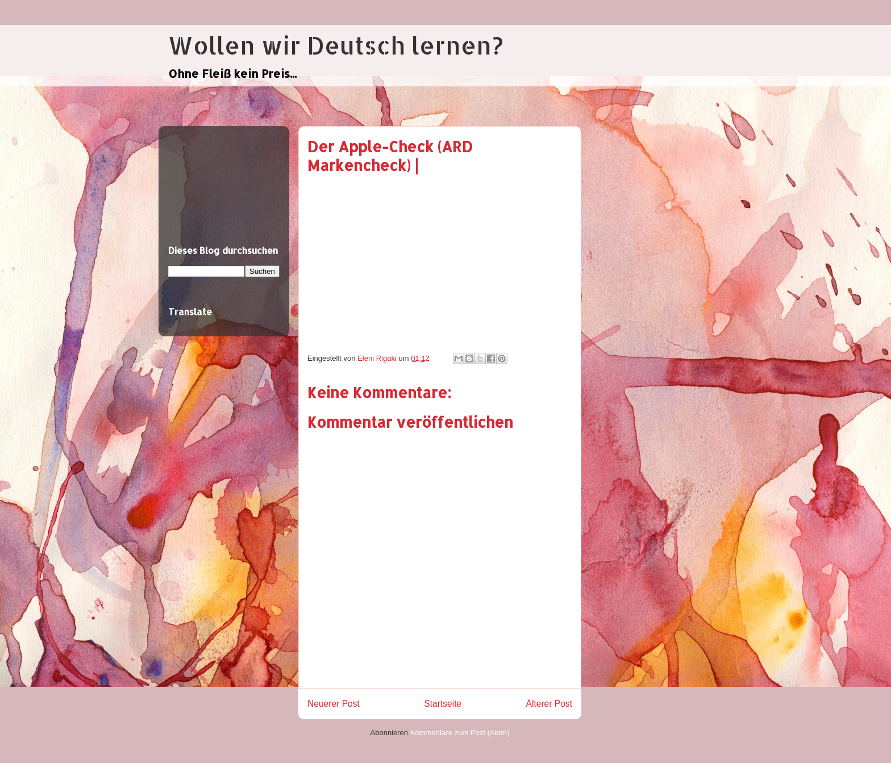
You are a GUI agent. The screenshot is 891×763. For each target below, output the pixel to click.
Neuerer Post (333, 703)
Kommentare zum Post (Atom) (460, 732)
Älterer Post (549, 703)
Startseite (442, 703)
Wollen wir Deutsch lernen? (335, 45)
